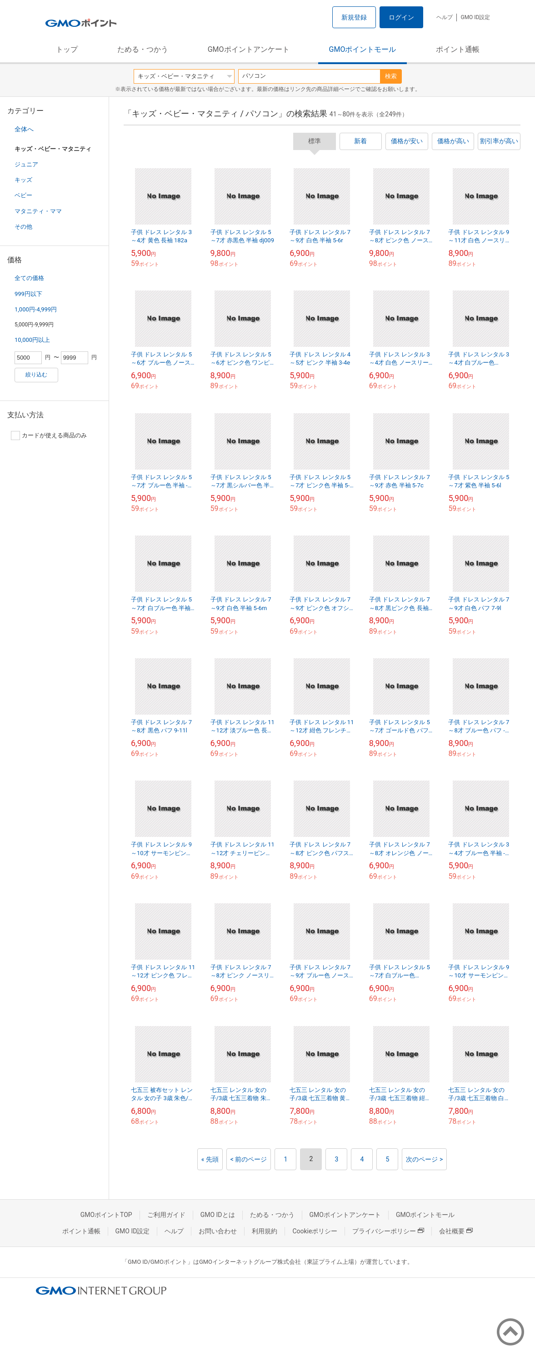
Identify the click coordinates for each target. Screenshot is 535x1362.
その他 (23, 226)
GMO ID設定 (475, 17)
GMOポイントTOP (106, 1214)
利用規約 (264, 1231)
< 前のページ (248, 1159)
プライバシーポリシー (388, 1231)
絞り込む (36, 374)
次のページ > (424, 1159)
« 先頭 (210, 1159)
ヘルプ (444, 17)
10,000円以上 (32, 339)
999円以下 (28, 293)
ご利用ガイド (166, 1214)
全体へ (24, 129)
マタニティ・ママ (38, 211)
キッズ (23, 179)
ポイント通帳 (458, 49)
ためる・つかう (142, 49)
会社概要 (456, 1231)
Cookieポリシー (314, 1231)
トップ (67, 49)
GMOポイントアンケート (249, 49)
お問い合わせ (218, 1231)
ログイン (401, 17)
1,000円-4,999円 (36, 309)
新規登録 (354, 17)
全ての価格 (29, 278)
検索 (391, 76)
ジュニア (26, 164)
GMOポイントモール (362, 49)
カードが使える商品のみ (49, 435)
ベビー (23, 195)
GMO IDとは (217, 1214)
